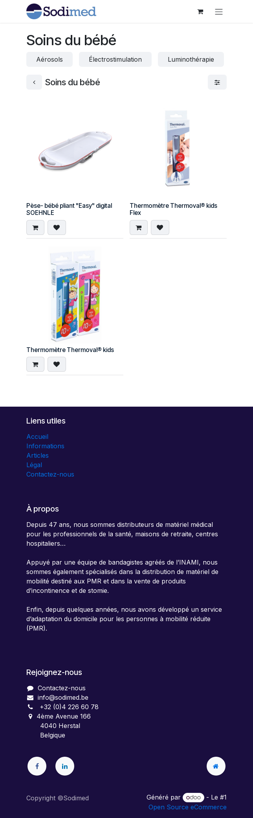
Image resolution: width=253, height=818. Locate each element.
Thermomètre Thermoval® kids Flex (173, 209)
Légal (34, 465)
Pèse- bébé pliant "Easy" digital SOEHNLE (69, 209)
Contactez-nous (50, 474)
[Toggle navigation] (219, 11)
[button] (35, 227)
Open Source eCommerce (187, 807)
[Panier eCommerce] (200, 11)
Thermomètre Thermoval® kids (70, 350)
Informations (45, 446)
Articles (37, 455)
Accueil (37, 436)
